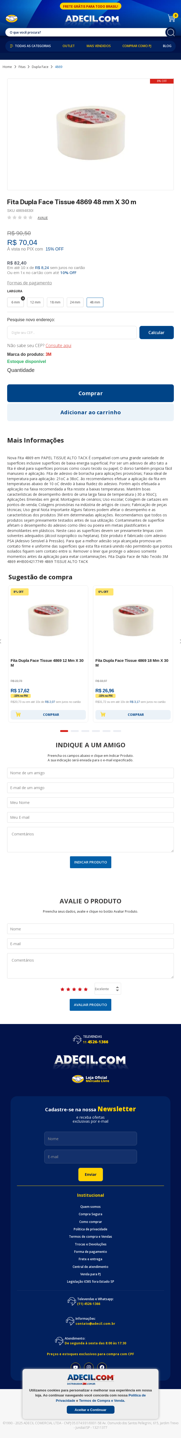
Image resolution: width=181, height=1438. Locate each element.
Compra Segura (90, 1214)
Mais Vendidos (99, 46)
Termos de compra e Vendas (90, 1237)
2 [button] (75, 731)
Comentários (90, 839)
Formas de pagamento (29, 282)
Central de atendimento (90, 1267)
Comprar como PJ (136, 46)
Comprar (37, 714)
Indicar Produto (90, 862)
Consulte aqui (58, 345)
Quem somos (90, 1207)
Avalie (43, 218)
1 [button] (64, 731)
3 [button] (85, 731)
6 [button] (117, 731)
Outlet (69, 46)
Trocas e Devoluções (91, 1244)
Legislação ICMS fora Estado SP (90, 1282)
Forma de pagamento (90, 1252)
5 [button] (107, 731)
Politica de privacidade (90, 1229)
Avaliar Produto (90, 1004)
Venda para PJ (90, 1274)
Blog (167, 46)
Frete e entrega (90, 1259)
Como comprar (90, 1222)
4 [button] (96, 731)
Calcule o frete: (90, 319)
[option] (48, 653)
